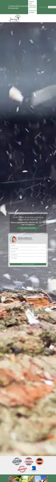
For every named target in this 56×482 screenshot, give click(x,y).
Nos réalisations (28, 228)
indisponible (12, 6)
